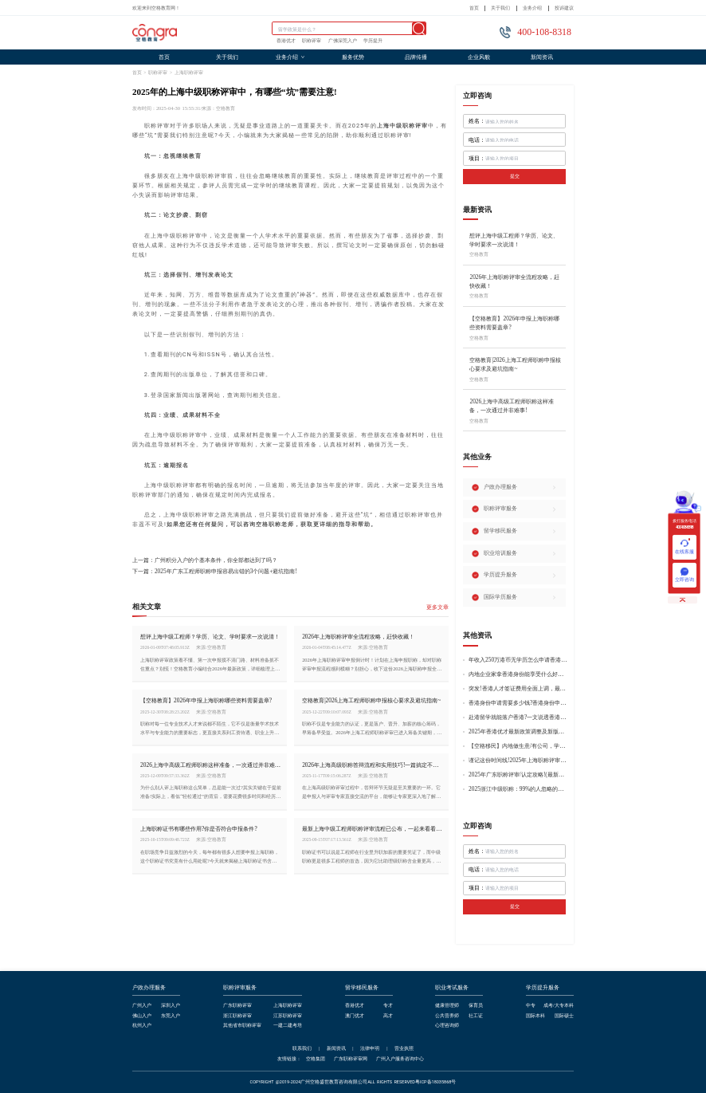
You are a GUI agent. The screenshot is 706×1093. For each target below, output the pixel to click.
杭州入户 (141, 1025)
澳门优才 (354, 1015)
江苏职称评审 (287, 1015)
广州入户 (141, 1005)
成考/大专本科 (558, 1005)
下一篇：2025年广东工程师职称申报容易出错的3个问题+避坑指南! (214, 571)
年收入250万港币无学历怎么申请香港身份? (518, 660)
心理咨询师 (447, 1025)
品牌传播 (416, 57)
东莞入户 (170, 1015)
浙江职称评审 (237, 1015)
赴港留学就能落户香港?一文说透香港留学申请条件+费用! (518, 717)
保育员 (476, 1005)
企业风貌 (479, 57)
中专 (530, 1005)
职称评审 (311, 40)
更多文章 (437, 607)
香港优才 (286, 40)
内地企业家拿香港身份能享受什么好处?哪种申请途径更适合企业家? (518, 674)
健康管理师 (447, 1005)
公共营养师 (447, 1015)
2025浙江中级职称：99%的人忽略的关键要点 (518, 789)
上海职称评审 (189, 72)
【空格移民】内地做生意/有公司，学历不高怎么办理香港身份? (518, 746)
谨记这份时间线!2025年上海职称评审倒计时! (518, 760)
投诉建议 (564, 8)
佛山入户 (141, 1015)
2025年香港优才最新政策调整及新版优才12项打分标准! (518, 732)
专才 (388, 1005)
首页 (474, 8)
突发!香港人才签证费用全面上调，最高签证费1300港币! (518, 689)
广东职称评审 (237, 1005)
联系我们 (302, 1048)
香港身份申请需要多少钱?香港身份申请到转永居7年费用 (518, 703)
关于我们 (500, 8)
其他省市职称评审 (242, 1025)
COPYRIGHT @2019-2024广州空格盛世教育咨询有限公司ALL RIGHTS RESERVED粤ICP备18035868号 (353, 1081)
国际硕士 (564, 1015)
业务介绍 (532, 8)
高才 (388, 1015)
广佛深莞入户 (342, 40)
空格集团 (315, 1058)
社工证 (476, 1015)
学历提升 (372, 40)
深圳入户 (170, 1005)
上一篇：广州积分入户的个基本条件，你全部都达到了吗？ (204, 560)
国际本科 (535, 1015)
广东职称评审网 (350, 1058)
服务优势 (353, 57)
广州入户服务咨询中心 (400, 1058)
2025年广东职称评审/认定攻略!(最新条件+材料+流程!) (518, 775)
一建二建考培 (287, 1025)
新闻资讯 (542, 57)
